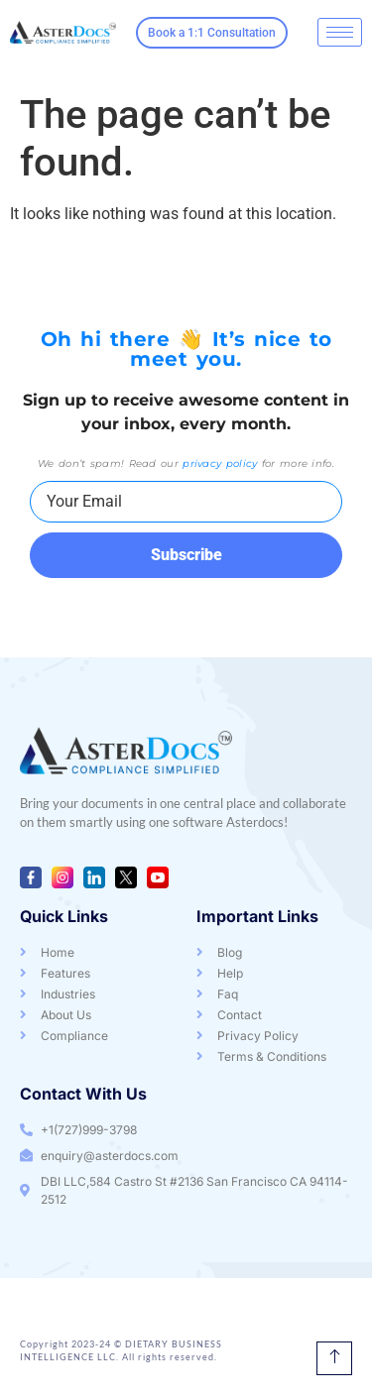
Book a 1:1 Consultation (212, 33)
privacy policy (220, 463)
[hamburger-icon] (339, 32)
